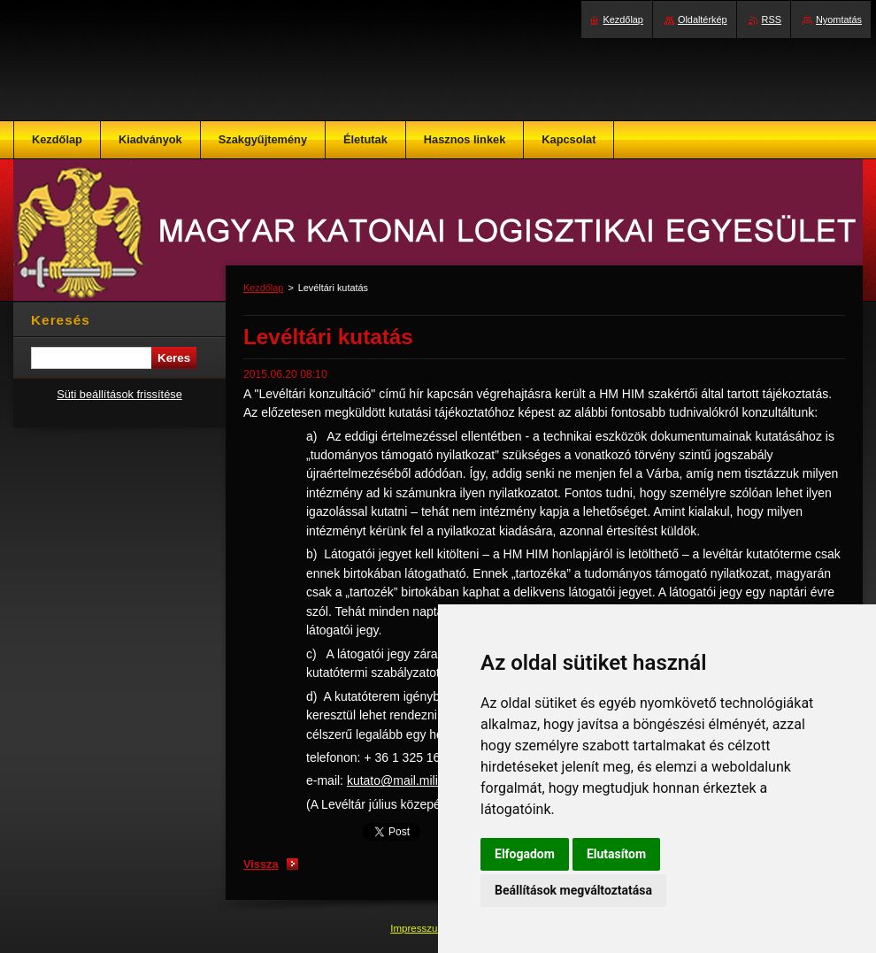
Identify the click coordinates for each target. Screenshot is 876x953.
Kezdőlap (263, 287)
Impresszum (419, 928)
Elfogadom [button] (525, 854)
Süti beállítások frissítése (119, 394)
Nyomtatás (839, 19)
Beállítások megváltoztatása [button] (573, 890)
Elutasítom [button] (616, 854)
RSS (771, 19)
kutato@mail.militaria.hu (413, 780)
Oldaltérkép (702, 19)
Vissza (261, 864)
